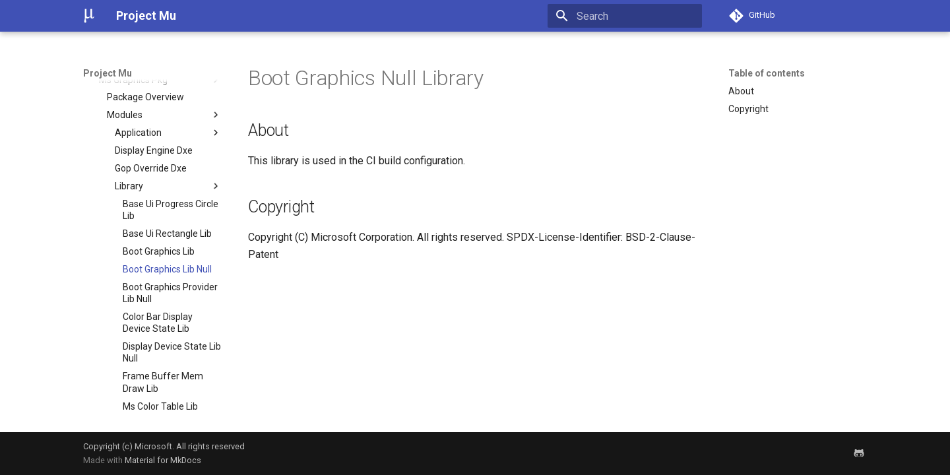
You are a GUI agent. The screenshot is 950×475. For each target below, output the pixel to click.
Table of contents (766, 73)
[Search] (625, 16)
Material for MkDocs (163, 460)
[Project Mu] (89, 16)
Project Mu (107, 73)
